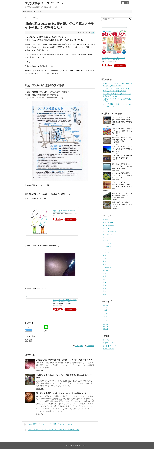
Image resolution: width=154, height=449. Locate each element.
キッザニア (107, 237)
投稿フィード (108, 343)
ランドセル (107, 252)
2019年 (105, 324)
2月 (106, 318)
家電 (104, 261)
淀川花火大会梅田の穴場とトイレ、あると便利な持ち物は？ (61, 393)
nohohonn (90, 346)
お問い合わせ (27, 11)
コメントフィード (109, 346)
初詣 (104, 255)
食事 (104, 294)
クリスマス (107, 243)
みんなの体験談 (108, 225)
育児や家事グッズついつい (44, 3)
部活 (104, 288)
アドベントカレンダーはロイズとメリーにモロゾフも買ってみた (122, 131)
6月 (106, 312)
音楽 (104, 291)
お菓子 (105, 219)
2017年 (105, 329)
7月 (106, 310)
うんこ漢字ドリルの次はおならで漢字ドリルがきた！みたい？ (49, 424)
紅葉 (104, 276)
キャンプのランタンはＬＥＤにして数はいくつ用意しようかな (122, 149)
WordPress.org (108, 349)
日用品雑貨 (107, 267)
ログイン (106, 340)
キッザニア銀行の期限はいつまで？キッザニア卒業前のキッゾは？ (122, 175)
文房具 (105, 264)
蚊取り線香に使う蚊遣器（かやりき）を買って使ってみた (122, 204)
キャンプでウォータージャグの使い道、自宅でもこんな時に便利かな (51, 430)
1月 (106, 321)
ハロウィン (107, 246)
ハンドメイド (108, 249)
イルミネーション (109, 231)
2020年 (105, 305)
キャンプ (106, 240)
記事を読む (39, 371)
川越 (77, 346)
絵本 (104, 279)
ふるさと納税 (108, 222)
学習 (104, 258)
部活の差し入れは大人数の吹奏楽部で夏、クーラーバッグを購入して (122, 140)
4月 (106, 316)
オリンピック (108, 234)
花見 (104, 285)
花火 (92, 33)
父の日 (105, 270)
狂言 (104, 273)
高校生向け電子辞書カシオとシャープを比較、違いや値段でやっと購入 (122, 166)
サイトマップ (38, 11)
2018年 (105, 327)
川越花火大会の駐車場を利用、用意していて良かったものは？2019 (64, 360)
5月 (106, 314)
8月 (106, 308)
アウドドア (107, 228)
